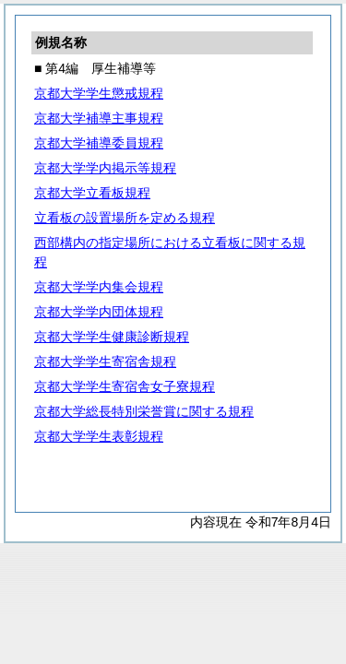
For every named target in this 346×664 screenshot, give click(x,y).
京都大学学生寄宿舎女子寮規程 (124, 386)
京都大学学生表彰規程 (98, 436)
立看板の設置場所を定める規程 (124, 217)
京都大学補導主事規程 (98, 118)
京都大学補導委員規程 (98, 143)
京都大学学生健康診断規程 (111, 336)
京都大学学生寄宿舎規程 (105, 361)
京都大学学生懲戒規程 (98, 93)
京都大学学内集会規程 (98, 286)
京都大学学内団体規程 (98, 311)
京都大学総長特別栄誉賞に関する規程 (144, 411)
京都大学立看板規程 (92, 192)
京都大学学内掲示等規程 (105, 167)
